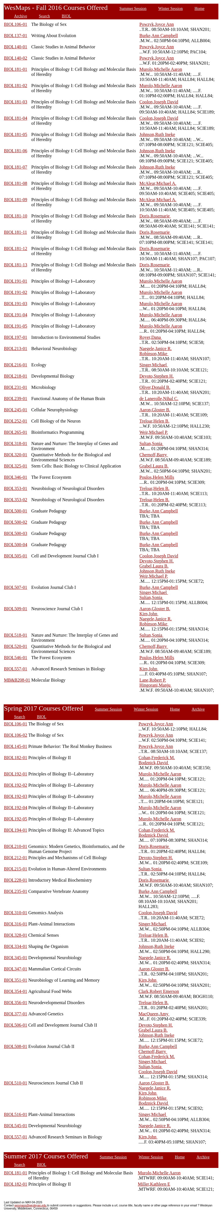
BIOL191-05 (15, 326)
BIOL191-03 (15, 303)
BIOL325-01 (15, 466)
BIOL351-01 (15, 980)
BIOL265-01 (15, 432)
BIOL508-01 (15, 1046)
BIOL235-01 (15, 891)
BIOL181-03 (15, 101)
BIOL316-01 (15, 924)
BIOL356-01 (15, 1002)
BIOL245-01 (15, 409)
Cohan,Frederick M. (157, 757)
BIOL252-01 (15, 421)
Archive (20, 16)
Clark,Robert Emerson (159, 991)
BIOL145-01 (15, 746)
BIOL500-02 (15, 522)
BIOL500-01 (15, 511)
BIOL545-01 (15, 1125)
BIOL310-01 (15, 912)
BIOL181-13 (15, 264)
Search (44, 16)
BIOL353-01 (15, 488)
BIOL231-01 (15, 387)
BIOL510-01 (15, 1083)
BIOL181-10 (15, 216)
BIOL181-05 (15, 134)
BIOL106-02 (15, 735)
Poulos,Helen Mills (156, 477)
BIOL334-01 (15, 946)
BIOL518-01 (15, 635)
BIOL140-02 (15, 58)
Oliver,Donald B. (154, 387)
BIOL (66, 16)
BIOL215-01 (15, 868)
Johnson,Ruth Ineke (157, 134)
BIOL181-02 (15, 85)
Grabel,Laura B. (154, 466)
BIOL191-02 (15, 292)
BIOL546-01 (15, 657)
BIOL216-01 (15, 364)
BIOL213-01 (15, 348)
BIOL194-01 (15, 830)
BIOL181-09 (15, 199)
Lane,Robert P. (152, 680)
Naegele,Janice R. (155, 348)
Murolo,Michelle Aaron (160, 69)
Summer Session (132, 8)
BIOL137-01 (15, 35)
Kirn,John (148, 613)
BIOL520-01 (15, 646)
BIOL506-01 (15, 1025)
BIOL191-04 (15, 314)
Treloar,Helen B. (154, 421)
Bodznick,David (154, 762)
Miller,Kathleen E (154, 1184)
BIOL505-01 (15, 555)
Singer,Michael (153, 364)
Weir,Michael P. (153, 432)
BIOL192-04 (15, 807)
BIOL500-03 (15, 533)
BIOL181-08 (15, 183)
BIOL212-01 (15, 857)
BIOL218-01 (15, 376)
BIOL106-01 (15, 24)
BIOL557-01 (15, 668)
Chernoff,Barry (153, 454)
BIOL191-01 (15, 281)
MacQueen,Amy (154, 1013)
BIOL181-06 (15, 150)
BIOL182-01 (15, 757)
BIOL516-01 (15, 1114)
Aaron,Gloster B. (154, 409)
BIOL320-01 (15, 454)
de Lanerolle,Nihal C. (158, 398)
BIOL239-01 (15, 398)
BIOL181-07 (15, 167)
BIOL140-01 (15, 46)
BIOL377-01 (15, 1013)
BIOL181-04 (15, 118)
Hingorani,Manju (155, 685)
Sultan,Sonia (151, 443)
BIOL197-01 (15, 337)
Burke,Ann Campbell (158, 35)
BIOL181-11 (15, 232)
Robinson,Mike (153, 353)
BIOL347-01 (15, 968)
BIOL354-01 (15, 991)
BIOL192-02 (15, 785)
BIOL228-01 (15, 880)
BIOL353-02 (15, 499)
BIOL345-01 (15, 957)
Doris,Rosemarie (155, 216)
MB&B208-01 (17, 680)
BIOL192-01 (15, 773)
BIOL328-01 (15, 935)
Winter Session (170, 8)
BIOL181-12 (15, 248)
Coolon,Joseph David (158, 101)
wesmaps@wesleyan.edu (30, 1205)
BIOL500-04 (15, 544)
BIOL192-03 (15, 796)
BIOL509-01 (15, 608)
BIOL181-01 (15, 69)
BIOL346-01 (15, 477)
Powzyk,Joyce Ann (156, 24)
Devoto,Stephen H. (156, 376)
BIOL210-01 (15, 846)
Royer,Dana (150, 337)
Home (199, 8)
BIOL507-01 (15, 587)
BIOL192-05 (15, 818)
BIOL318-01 (15, 443)
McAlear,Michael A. (157, 183)
